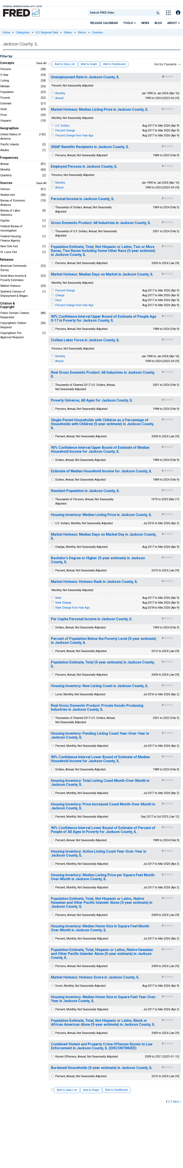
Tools (129, 23)
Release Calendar (104, 23)
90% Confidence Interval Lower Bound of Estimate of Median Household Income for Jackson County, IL (100, 759)
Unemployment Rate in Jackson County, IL (85, 77)
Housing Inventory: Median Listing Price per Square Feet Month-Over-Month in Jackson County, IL (103, 877)
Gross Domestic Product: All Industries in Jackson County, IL (101, 223)
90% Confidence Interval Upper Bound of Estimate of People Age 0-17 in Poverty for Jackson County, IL (103, 318)
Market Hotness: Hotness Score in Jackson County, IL (95, 977)
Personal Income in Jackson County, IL (82, 199)
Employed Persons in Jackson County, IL (84, 166)
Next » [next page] (177, 1101)
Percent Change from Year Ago (74, 135)
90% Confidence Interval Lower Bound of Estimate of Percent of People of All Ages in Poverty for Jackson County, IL (103, 830)
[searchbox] (122, 12)
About (173, 23)
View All (41, 63)
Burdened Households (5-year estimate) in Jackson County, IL (101, 1068)
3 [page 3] (171, 1101)
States (68, 32)
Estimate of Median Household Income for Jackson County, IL (101, 471)
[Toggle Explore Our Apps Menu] (168, 13)
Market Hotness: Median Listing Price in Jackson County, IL (99, 109)
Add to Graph (89, 64)
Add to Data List (65, 64)
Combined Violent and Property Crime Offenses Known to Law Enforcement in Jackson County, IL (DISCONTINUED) (101, 1046)
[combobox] (121, 12)
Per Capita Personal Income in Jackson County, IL (91, 619)
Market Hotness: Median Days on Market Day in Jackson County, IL (103, 536)
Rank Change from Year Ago (72, 607)
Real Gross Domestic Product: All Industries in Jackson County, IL (103, 374)
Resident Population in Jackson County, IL (85, 491)
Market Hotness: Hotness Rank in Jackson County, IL (94, 582)
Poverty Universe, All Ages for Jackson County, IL (92, 400)
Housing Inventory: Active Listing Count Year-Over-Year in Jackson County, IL (98, 853)
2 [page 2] (169, 1101)
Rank (58, 597)
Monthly (60, 93)
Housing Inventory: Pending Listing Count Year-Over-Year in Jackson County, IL (100, 735)
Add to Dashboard (114, 64)
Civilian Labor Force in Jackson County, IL (85, 340)
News (145, 23)
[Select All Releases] (50, 64)
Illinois (82, 32)
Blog (158, 23)
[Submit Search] (158, 12)
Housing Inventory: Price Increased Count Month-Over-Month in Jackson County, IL (103, 806)
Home (6, 32)
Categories (23, 32)
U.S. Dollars (62, 125)
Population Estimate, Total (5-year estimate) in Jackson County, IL (103, 664)
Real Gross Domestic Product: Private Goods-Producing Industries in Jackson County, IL (97, 708)
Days (58, 300)
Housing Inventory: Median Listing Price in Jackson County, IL (101, 515)
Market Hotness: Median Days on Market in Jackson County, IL (102, 274)
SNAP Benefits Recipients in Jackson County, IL (90, 147)
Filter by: (6, 56)
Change (60, 295)
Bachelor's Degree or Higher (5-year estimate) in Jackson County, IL (98, 560)
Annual (59, 98)
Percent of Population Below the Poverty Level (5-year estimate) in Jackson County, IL (103, 641)
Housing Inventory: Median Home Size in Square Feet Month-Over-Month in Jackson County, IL (100, 928)
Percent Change (65, 130)
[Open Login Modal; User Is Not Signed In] (178, 13)
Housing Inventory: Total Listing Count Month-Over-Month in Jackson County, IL (100, 783)
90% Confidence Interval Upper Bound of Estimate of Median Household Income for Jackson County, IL (100, 450)
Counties (97, 32)
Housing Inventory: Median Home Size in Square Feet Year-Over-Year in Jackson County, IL (104, 999)
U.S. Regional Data (46, 32)
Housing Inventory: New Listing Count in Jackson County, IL (99, 686)
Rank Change (63, 602)
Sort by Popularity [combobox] (165, 64)
